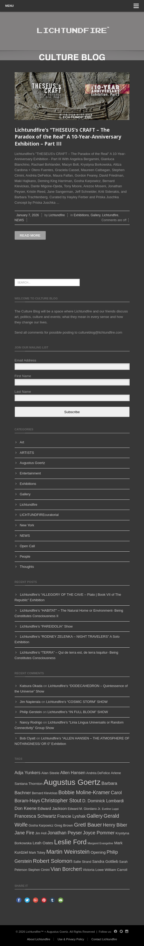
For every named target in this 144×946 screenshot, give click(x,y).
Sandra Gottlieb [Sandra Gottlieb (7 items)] (105, 861)
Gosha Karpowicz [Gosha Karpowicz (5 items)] (40, 825)
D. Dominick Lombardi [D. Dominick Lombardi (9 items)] (103, 800)
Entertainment (30, 473)
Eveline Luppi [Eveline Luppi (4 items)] (110, 808)
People (25, 556)
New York (27, 525)
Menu (72, 6)
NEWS (19, 220)
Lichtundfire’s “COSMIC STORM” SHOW (77, 702)
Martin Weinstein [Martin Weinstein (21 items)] (68, 851)
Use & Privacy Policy (70, 939)
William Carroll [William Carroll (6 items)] (116, 870)
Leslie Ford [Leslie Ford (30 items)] (70, 842)
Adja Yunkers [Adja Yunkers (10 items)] (28, 772)
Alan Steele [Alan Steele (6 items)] (50, 773)
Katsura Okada (31, 686)
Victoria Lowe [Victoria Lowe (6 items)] (93, 870)
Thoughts (27, 567)
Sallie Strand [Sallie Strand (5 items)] (82, 862)
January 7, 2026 (27, 215)
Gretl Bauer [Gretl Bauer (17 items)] (88, 825)
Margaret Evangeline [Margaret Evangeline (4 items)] (100, 843)
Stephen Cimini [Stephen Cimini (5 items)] (39, 870)
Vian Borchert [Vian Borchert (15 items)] (66, 869)
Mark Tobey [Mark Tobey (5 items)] (37, 852)
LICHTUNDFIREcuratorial (39, 515)
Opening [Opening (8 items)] (98, 852)
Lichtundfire (57, 215)
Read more (30, 235)
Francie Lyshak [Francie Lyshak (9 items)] (71, 816)
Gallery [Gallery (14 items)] (95, 816)
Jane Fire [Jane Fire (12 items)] (24, 832)
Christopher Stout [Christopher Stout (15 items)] (61, 800)
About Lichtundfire (38, 939)
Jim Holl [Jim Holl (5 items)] (41, 833)
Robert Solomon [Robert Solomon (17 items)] (52, 861)
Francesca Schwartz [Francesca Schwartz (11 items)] (35, 816)
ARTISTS (27, 453)
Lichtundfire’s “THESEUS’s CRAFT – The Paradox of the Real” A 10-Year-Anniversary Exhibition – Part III (68, 136)
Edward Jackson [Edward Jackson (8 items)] (52, 808)
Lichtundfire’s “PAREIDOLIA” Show (46, 626)
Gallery (95, 215)
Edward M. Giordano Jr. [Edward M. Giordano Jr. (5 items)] (84, 809)
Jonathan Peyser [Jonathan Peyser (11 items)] (65, 832)
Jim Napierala (30, 702)
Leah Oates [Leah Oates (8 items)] (43, 843)
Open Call (27, 546)
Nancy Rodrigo (31, 722)
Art (22, 442)
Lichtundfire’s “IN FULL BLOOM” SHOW (78, 712)
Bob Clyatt (28, 738)
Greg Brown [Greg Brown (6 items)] (63, 825)
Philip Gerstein (31, 712)
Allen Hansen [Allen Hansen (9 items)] (72, 772)
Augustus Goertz (32, 463)
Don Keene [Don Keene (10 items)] (26, 808)
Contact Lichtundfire (104, 939)
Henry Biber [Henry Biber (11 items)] (115, 825)
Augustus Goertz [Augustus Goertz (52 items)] (71, 782)
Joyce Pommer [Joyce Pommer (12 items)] (98, 832)
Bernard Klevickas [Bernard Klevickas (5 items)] (44, 793)
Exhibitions (81, 215)
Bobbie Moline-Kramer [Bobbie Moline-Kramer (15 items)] (84, 792)
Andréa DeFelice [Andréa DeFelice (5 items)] (98, 773)
